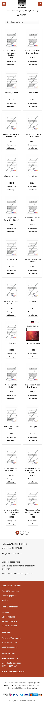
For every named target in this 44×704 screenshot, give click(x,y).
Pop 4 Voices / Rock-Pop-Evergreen (32, 386)
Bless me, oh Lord (11, 93)
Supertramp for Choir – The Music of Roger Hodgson (32, 470)
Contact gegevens (9, 596)
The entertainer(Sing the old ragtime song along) (32, 512)
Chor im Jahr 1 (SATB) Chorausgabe (11, 135)
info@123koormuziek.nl (11, 553)
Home (8, 11)
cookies (34, 688)
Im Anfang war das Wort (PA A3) (11, 302)
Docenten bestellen (9, 647)
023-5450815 (21, 544)
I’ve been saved (11, 260)
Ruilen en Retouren (9, 626)
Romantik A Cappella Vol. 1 (11, 428)
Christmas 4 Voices (11, 176)
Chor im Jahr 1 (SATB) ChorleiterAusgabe (33, 135)
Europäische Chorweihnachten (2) (11, 219)
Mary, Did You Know (32, 343)
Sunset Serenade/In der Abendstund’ (11, 469)
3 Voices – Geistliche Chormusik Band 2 (32, 52)
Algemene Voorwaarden (11, 638)
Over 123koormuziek (10, 591)
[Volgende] (27, 533)
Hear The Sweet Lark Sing (32, 219)
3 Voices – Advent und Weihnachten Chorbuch (11, 53)
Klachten (5, 600)
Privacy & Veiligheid (10, 642)
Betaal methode (8, 617)
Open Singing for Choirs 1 (11, 386)
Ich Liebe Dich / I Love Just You (33, 261)
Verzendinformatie (9, 621)
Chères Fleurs (33, 93)
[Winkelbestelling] (22, 22)
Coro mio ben (33, 176)
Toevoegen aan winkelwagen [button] (11, 63)
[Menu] (4, 4)
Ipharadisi (32, 301)
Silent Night (33, 427)
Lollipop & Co (11, 343)
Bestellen (5, 612)
